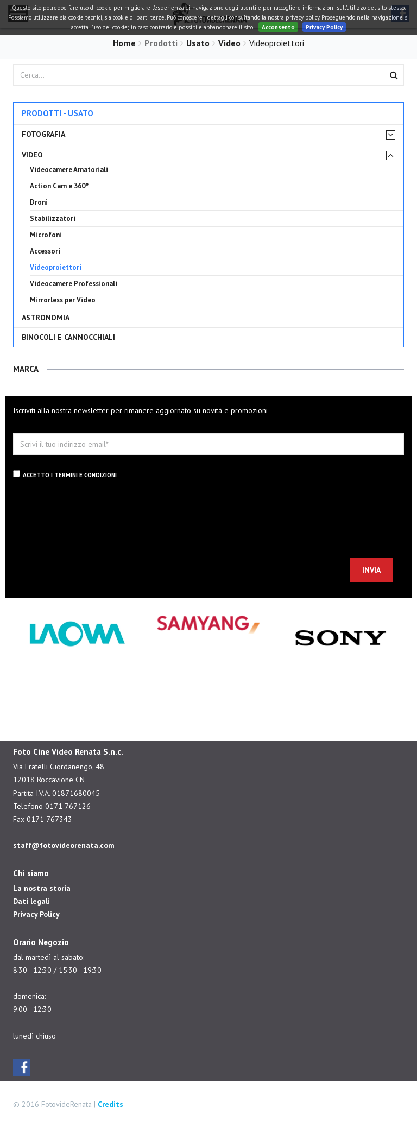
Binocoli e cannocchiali (68, 337)
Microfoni (46, 235)
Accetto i (65, 474)
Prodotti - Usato (57, 113)
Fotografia (43, 134)
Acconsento (278, 27)
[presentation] (95, 520)
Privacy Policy (324, 27)
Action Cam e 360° (59, 186)
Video (229, 42)
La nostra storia (42, 888)
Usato (198, 42)
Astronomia (46, 318)
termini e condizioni (85, 475)
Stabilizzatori (52, 218)
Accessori (45, 251)
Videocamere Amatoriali (69, 170)
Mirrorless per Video (63, 300)
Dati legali (31, 901)
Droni (39, 202)
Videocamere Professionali (73, 284)
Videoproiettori (55, 267)
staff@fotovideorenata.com (64, 845)
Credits (110, 1104)
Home (124, 42)
